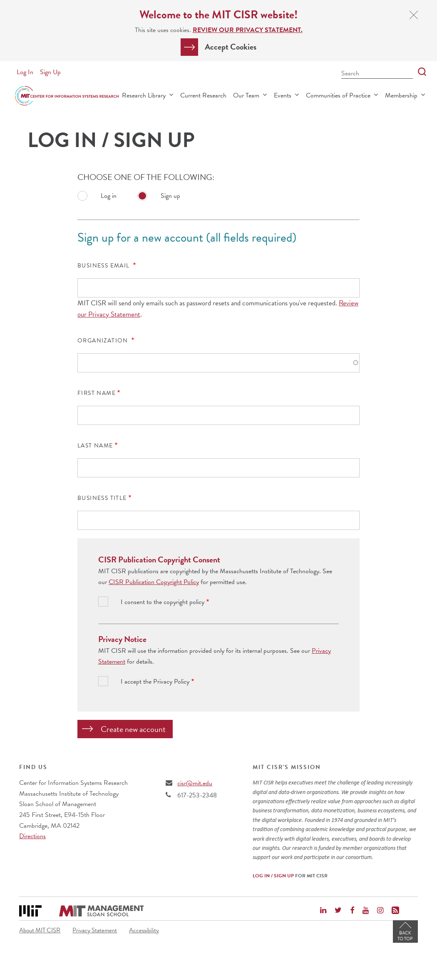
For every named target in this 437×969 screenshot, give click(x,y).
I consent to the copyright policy (162, 602)
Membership (401, 95)
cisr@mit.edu (194, 783)
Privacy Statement (94, 930)
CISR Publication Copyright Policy (154, 582)
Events (282, 95)
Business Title (102, 498)
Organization (103, 341)
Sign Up (50, 72)
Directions (32, 836)
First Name (96, 393)
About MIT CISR (39, 930)
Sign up (170, 196)
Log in (109, 196)
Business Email (104, 266)
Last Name (95, 446)
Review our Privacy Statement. (248, 30)
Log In (25, 72)
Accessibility (144, 930)
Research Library (144, 95)
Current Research (203, 95)
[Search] (419, 72)
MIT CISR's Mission (287, 767)
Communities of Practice (338, 95)
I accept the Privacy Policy (155, 682)
